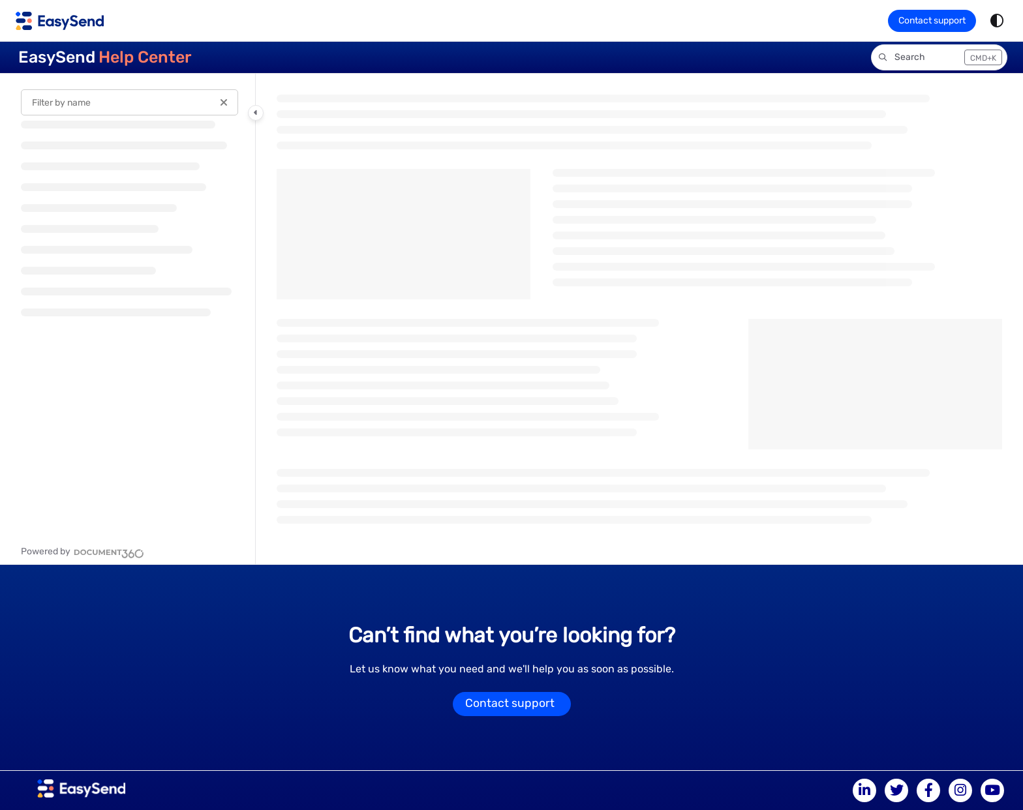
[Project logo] (60, 21)
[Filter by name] (129, 102)
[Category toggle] (256, 113)
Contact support (932, 20)
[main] (639, 319)
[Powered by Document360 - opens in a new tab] (82, 551)
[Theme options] (996, 20)
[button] (939, 57)
